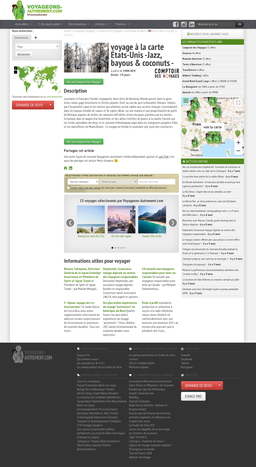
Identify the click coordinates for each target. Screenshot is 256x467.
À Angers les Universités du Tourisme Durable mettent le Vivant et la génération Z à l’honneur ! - (210, 251)
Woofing (133, 397)
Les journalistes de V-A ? (90, 363)
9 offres (193, 70)
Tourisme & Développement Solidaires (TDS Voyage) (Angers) (99, 423)
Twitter (185, 363)
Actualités (23, 24)
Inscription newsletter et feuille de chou (152, 355)
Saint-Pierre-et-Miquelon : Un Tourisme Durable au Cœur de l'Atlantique (151, 387)
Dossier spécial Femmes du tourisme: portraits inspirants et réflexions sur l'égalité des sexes (150, 417)
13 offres (196, 64)
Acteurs (102, 24)
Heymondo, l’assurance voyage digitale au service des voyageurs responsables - (208, 232)
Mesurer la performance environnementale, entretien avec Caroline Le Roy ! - (210, 272)
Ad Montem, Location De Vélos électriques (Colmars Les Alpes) (101, 435)
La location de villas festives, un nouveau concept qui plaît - (211, 281)
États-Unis (158, 31)
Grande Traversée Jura (141, 393)
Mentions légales (139, 367)
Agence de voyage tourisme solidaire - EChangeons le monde (150, 447)
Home (67, 31)
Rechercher (24, 54)
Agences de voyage (140, 457)
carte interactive (54, 96)
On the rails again (121, 236)
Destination (21, 38)
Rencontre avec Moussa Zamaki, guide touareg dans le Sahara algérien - (209, 222)
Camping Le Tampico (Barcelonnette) (98, 441)
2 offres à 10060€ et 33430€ (209, 81)
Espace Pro (83, 355)
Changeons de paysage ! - (201, 264)
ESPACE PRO (193, 396)
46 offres (191, 53)
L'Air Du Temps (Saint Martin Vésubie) (97, 393)
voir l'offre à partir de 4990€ (200, 92)
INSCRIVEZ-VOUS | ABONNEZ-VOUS (209, 34)
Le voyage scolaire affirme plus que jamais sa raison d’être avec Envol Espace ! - (210, 241)
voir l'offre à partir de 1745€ (203, 86)
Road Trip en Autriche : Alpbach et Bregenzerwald (148, 407)
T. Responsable (50, 24)
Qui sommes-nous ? (88, 359)
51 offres (199, 47)
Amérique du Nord (135, 31)
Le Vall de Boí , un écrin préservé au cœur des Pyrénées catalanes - (209, 203)
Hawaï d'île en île (152, 236)
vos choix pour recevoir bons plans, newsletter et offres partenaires (116, 187)
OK (239, 24)
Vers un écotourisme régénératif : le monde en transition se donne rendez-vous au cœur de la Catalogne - (211, 169)
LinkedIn (185, 355)
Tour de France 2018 (140, 453)
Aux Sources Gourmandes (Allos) (95, 429)
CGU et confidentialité (141, 363)
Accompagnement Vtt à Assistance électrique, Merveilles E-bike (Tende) (97, 411)
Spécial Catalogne (139, 401)
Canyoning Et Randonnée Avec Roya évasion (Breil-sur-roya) (102, 403)
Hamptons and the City (91, 236)
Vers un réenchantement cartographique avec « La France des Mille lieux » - (210, 213)
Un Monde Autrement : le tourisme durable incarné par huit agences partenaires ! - (211, 184)
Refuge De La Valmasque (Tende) (95, 389)
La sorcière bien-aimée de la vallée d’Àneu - (210, 176)
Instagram (187, 367)
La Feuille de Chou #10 (141, 425)
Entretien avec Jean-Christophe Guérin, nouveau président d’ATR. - (210, 291)
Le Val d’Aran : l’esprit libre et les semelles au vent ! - (207, 193)
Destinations (79, 24)
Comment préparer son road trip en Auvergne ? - (212, 259)
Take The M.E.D (138, 437)
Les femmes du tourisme (143, 433)
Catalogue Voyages (84, 31)
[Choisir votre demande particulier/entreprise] (50, 105)
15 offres (196, 58)
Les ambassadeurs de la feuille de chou (99, 367)
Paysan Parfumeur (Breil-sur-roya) (96, 385)
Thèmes (122, 24)
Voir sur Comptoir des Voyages (84, 82)
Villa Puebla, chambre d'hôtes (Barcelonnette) (94, 447)
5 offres (195, 75)
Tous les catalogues (88, 381)
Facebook (186, 359)
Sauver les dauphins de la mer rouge (149, 429)
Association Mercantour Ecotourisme (150, 381)
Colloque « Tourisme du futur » (146, 441)
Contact (133, 359)
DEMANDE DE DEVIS (29, 105)
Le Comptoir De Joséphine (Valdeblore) (99, 397)
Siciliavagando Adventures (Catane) (97, 417)
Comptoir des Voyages (110, 31)
